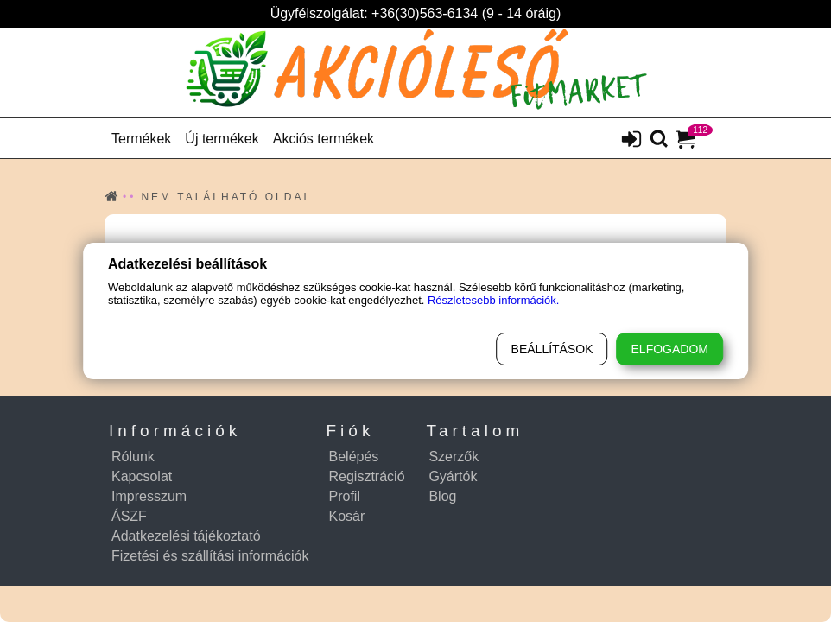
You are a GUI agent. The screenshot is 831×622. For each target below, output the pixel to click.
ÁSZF (129, 516)
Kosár (347, 516)
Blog (442, 496)
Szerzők (453, 456)
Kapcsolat (141, 476)
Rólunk (133, 456)
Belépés (354, 456)
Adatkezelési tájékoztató (186, 536)
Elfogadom (669, 349)
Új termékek (221, 138)
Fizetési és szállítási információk (210, 556)
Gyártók (452, 476)
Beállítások (552, 349)
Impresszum (149, 496)
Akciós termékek (323, 138)
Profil (344, 496)
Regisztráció (367, 476)
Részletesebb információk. (493, 300)
